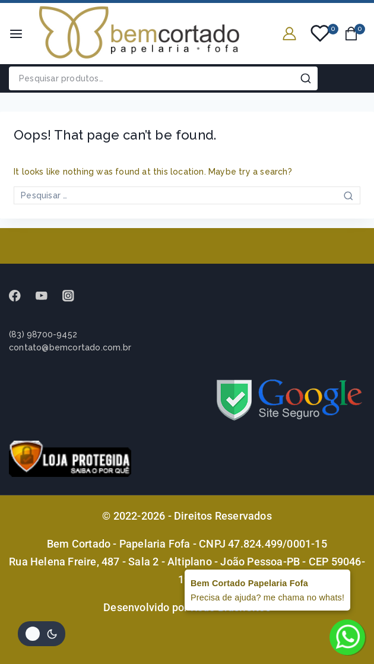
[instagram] (73, 295)
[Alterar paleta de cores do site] (41, 633)
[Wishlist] (320, 33)
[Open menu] (16, 34)
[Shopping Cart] (354, 33)
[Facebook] (20, 295)
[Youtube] (47, 295)
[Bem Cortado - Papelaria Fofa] (139, 33)
